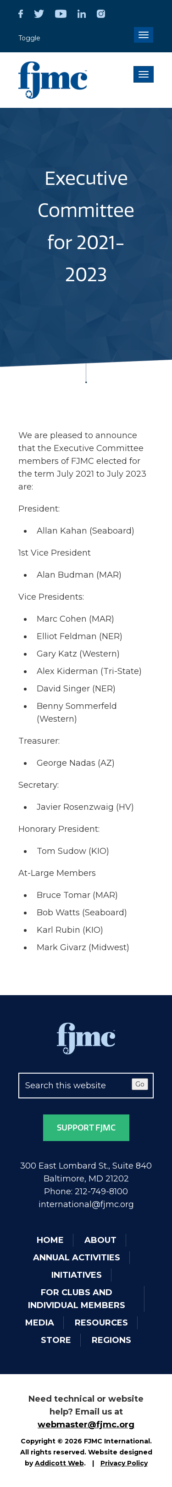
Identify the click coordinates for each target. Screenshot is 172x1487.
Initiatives (76, 1275)
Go (139, 1084)
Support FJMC (86, 1128)
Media (39, 1323)
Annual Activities (76, 1258)
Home (50, 1240)
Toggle (29, 38)
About (100, 1240)
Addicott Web (59, 1463)
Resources (101, 1323)
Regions (111, 1340)
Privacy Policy (124, 1463)
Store (56, 1340)
